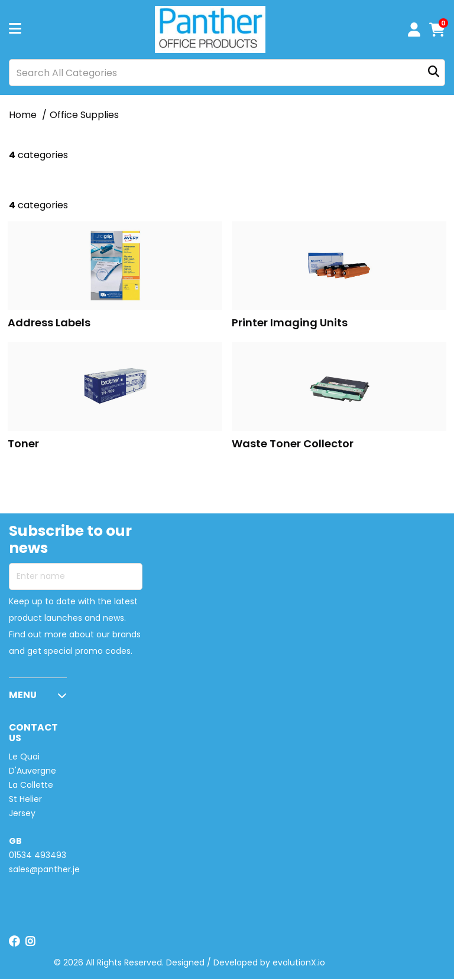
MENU (23, 695)
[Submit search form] (433, 73)
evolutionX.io (299, 962)
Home (23, 115)
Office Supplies (84, 115)
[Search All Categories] (227, 72)
